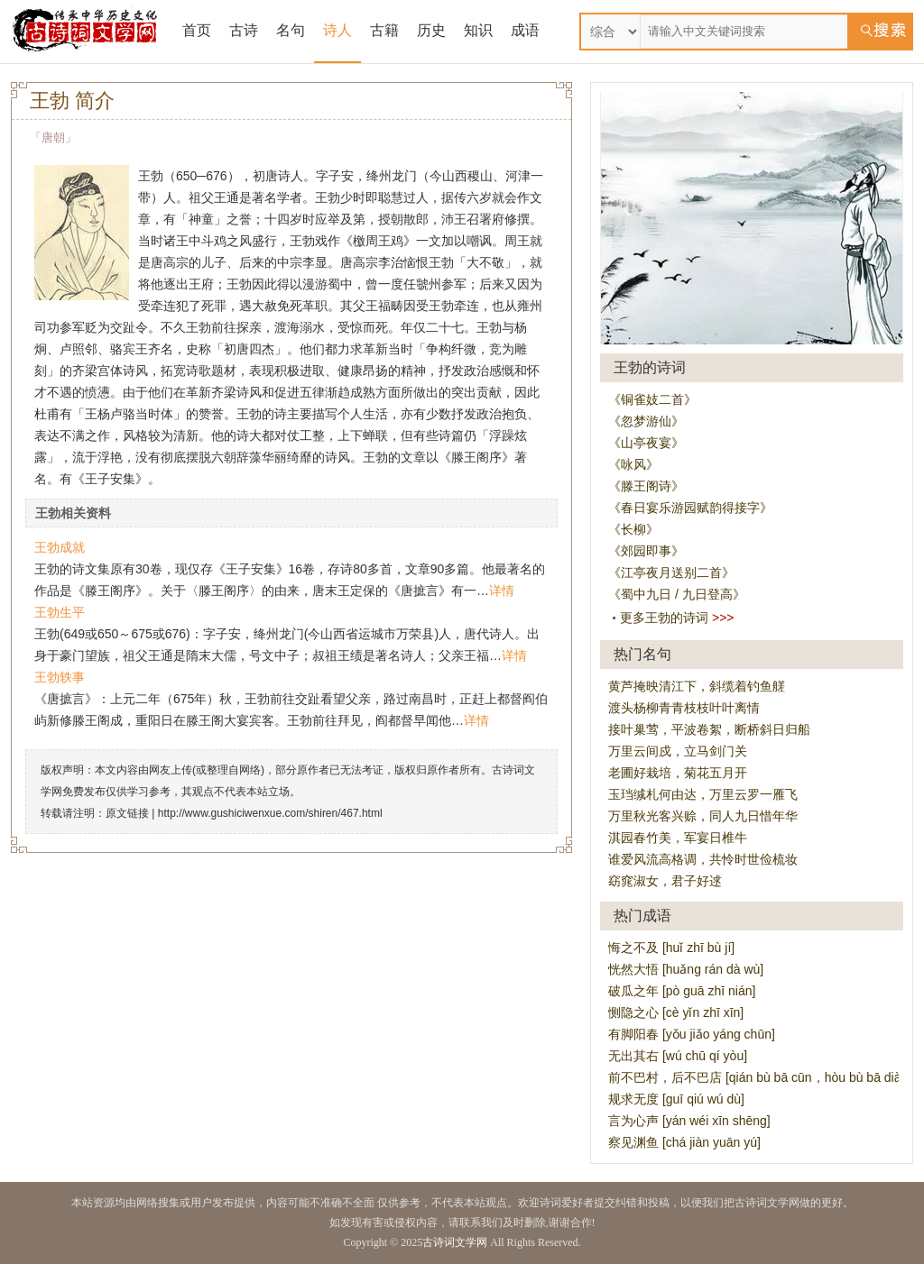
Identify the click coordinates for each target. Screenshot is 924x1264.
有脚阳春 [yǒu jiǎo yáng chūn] (691, 1034)
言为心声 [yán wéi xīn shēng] (689, 1120)
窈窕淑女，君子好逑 (665, 881)
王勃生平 (59, 612)
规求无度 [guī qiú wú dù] (676, 1099)
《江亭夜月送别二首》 (671, 572)
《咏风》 (633, 464)
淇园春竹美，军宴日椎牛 (677, 837)
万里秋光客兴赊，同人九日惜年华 (703, 816)
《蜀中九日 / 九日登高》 (676, 594)
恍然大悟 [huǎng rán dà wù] (685, 969)
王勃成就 (59, 547)
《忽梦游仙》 (646, 421)
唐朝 (53, 137)
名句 (290, 30)
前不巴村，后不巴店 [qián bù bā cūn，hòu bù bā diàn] (759, 1077)
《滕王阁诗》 (646, 486)
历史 (431, 30)
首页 (196, 30)
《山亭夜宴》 (646, 442)
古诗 (243, 30)
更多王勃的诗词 (664, 617)
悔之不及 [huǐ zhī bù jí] (671, 947)
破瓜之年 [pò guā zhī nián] (681, 991)
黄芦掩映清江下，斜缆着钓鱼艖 (696, 686)
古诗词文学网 (454, 1242)
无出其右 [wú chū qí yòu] (677, 1056)
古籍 (384, 30)
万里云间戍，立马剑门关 (677, 751)
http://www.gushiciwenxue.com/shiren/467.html (270, 813)
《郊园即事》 (646, 551)
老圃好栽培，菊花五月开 (677, 772)
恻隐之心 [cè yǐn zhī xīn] (676, 1012)
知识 (478, 30)
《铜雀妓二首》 (652, 399)
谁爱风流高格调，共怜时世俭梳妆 (703, 859)
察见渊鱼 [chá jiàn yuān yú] (684, 1142)
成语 (525, 30)
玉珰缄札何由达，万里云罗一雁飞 (703, 794)
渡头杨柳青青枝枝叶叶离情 (684, 708)
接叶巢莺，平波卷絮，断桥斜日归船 (709, 729)
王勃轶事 (59, 677)
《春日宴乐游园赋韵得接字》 (690, 507)
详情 (501, 590)
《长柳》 (633, 529)
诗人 (337, 30)
